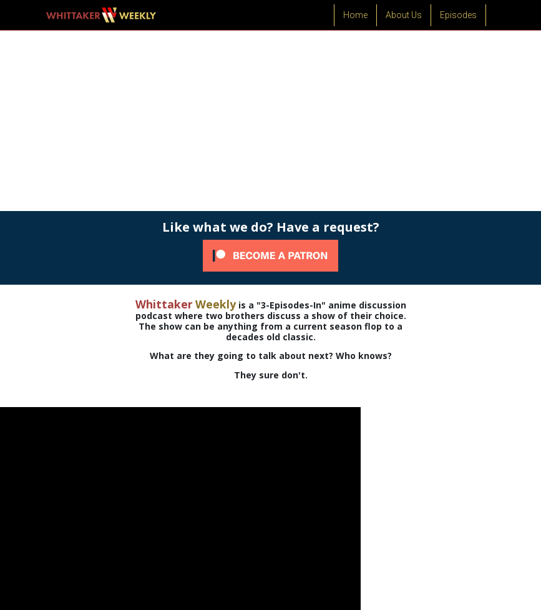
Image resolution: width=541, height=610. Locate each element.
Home (355, 15)
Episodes (458, 15)
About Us (404, 15)
